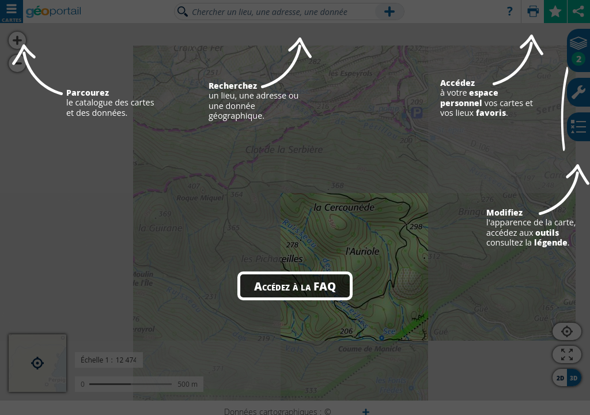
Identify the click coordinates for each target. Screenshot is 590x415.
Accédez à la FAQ (295, 286)
